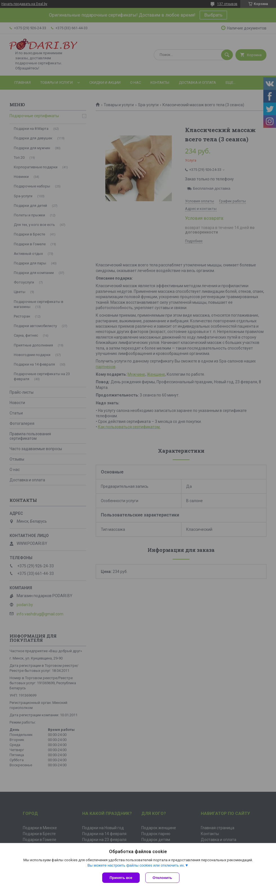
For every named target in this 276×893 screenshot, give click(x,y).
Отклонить (162, 878)
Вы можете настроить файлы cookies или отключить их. (136, 865)
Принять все (121, 878)
